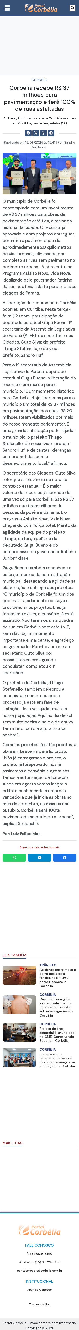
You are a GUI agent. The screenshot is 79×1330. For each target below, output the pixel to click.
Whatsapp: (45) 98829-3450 (39, 1262)
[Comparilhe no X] (35, 133)
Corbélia (39, 80)
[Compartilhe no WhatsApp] (43, 133)
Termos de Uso (39, 1304)
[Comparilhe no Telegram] (51, 133)
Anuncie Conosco (39, 1290)
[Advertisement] (39, 907)
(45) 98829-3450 (39, 1254)
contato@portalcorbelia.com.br (39, 1270)
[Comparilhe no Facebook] (28, 133)
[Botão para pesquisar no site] (72, 8)
